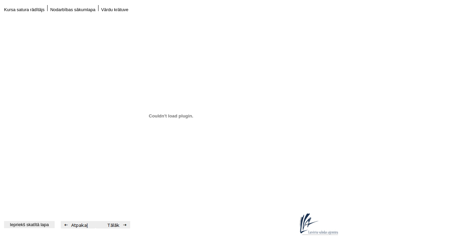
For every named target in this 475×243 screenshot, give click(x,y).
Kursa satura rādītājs (24, 9)
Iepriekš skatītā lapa (29, 224)
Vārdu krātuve (115, 9)
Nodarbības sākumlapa (72, 9)
